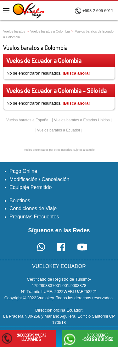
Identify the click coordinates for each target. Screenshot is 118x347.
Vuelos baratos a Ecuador (58, 130)
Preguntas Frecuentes (34, 216)
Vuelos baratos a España (27, 120)
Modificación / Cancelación (39, 179)
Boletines (19, 200)
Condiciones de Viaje (33, 208)
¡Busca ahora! (76, 73)
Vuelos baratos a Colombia (50, 31)
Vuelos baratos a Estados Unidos (82, 120)
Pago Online (23, 171)
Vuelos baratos (14, 31)
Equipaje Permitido (30, 187)
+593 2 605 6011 (97, 10)
